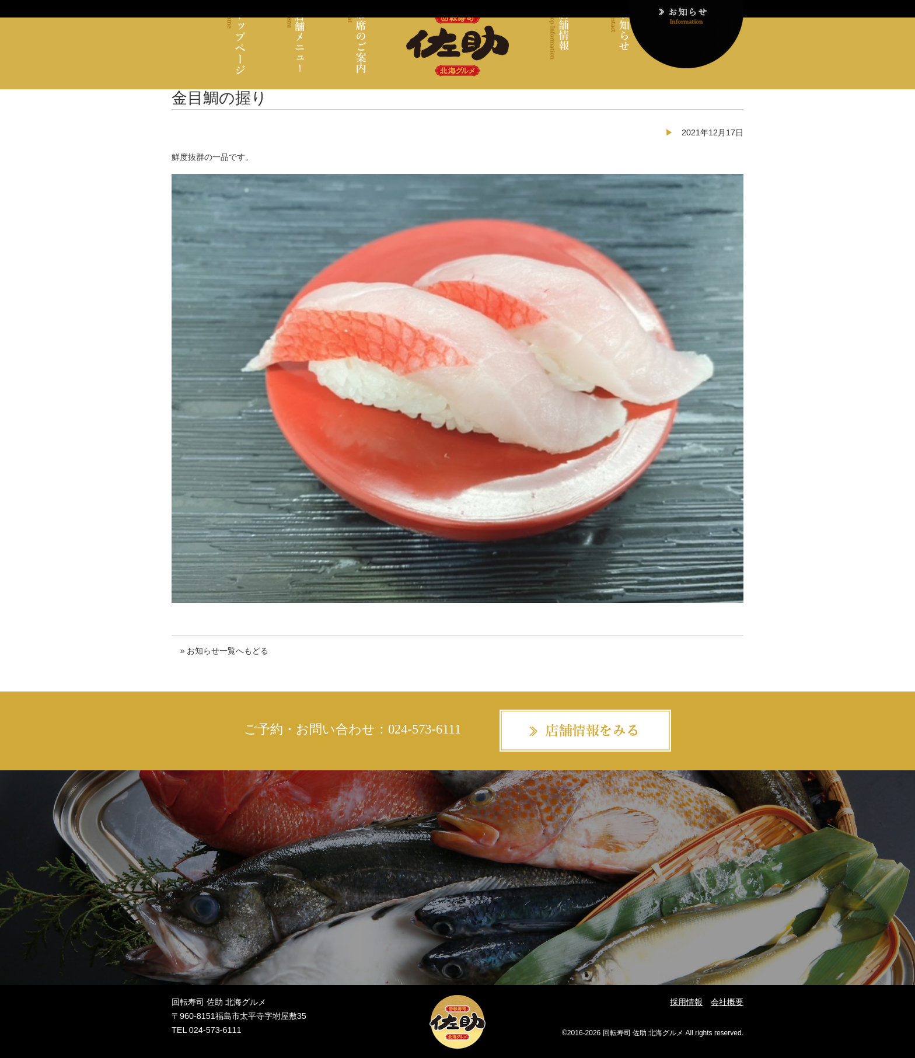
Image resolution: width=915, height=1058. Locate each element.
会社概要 (727, 1002)
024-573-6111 (424, 729)
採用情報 (686, 1002)
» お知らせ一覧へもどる (224, 650)
